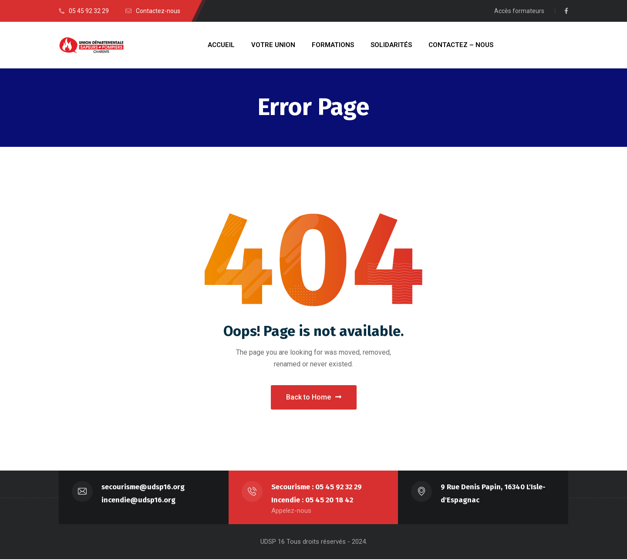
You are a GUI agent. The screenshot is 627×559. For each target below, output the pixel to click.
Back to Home (313, 397)
